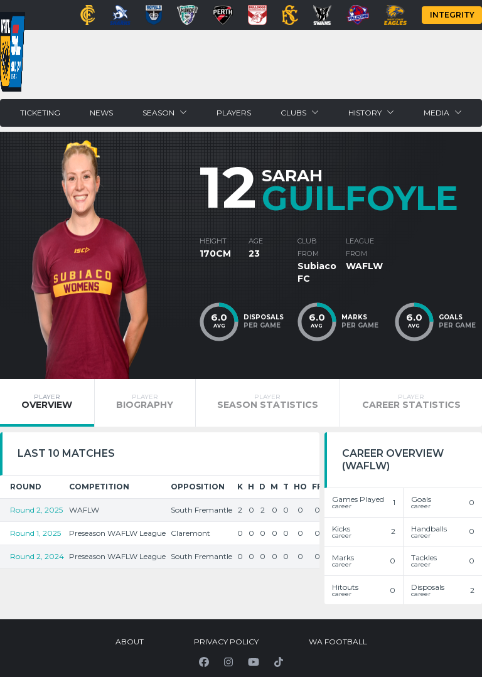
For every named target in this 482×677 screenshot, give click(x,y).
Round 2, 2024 (37, 556)
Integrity (452, 14)
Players (234, 112)
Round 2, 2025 (36, 509)
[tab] (47, 403)
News (101, 112)
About (129, 641)
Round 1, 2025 (35, 533)
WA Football (338, 641)
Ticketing (40, 112)
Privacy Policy (226, 641)
